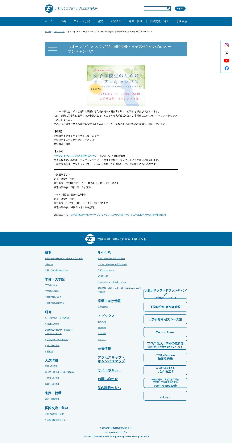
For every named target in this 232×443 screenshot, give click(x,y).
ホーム (49, 21)
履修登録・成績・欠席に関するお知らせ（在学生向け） (119, 290)
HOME (48, 31)
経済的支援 (103, 276)
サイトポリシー (109, 370)
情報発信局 (165, 357)
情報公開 (49, 264)
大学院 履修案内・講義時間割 (112, 264)
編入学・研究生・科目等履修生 (59, 372)
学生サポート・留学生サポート (112, 282)
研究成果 (102, 327)
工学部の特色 (51, 285)
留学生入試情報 (52, 384)
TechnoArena (53, 324)
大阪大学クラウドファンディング (165, 294)
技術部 (50, 351)
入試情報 (102, 333)
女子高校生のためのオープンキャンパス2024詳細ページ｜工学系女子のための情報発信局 (118, 214)
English (176, 8)
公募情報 (104, 348)
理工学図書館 (53, 345)
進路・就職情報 (52, 399)
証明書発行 (103, 307)
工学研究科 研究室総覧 (58, 318)
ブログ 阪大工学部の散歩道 (165, 345)
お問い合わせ (108, 379)
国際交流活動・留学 (54, 414)
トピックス (59, 31)
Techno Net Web (165, 382)
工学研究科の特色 (53, 297)
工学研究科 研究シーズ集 (165, 319)
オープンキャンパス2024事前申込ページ (75, 155)
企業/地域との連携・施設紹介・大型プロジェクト (60, 332)
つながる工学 (165, 370)
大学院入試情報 (52, 378)
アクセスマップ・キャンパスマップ (111, 359)
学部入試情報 (51, 366)
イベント (102, 339)
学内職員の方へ (109, 388)
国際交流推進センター (57, 420)
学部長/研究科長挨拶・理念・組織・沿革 (64, 258)
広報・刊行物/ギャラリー (56, 270)
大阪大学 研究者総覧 (57, 339)
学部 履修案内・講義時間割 (111, 258)
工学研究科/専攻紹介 (54, 303)
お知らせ (102, 322)
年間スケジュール (106, 270)
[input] (144, 8)
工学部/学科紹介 (52, 291)
